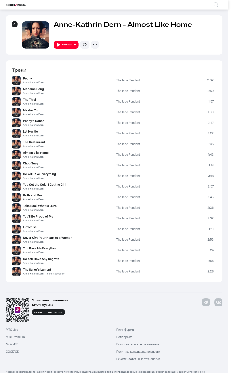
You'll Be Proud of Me (38, 216)
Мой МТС (12, 344)
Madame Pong (33, 89)
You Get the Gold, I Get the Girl (44, 185)
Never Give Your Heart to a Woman (47, 238)
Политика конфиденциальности (138, 352)
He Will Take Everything (39, 174)
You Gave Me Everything (40, 248)
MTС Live (12, 330)
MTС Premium (15, 337)
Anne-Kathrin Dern (33, 82)
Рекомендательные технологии (138, 359)
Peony (27, 78)
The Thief (29, 100)
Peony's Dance (33, 121)
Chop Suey (30, 163)
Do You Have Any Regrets (41, 259)
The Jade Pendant (128, 80)
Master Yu (30, 110)
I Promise (30, 227)
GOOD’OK (12, 352)
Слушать (66, 45)
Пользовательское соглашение (137, 344)
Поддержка (124, 337)
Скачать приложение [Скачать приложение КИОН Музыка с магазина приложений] (48, 312)
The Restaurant (34, 142)
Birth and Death (34, 195)
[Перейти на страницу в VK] (218, 302)
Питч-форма (125, 330)
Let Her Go (30, 131)
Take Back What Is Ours (40, 206)
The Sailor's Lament (37, 270)
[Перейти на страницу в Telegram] (206, 302)
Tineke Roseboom (55, 274)
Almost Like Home (36, 153)
